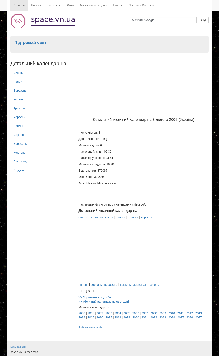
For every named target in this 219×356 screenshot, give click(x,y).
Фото (70, 5)
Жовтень (20, 152)
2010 (171, 313)
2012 (189, 313)
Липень (18, 126)
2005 (126, 313)
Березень (20, 90)
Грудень (19, 170)
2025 (180, 317)
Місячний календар (93, 5)
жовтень (125, 284)
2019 (126, 317)
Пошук (202, 20)
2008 (153, 313)
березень (106, 217)
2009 (163, 313)
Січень (18, 72)
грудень (153, 284)
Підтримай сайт (30, 42)
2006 (135, 313)
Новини (36, 5)
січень (82, 217)
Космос (54, 5)
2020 (135, 317)
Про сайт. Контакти (141, 5)
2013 (198, 313)
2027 (198, 317)
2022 (153, 317)
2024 (171, 317)
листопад (139, 284)
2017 (108, 317)
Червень (19, 117)
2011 (180, 313)
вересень (110, 284)
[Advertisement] (143, 86)
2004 (118, 313)
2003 (108, 313)
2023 (163, 317)
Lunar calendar (18, 346)
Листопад (20, 161)
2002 (99, 313)
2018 (118, 317)
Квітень (19, 99)
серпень (96, 284)
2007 (144, 313)
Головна (19, 5)
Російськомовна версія (90, 327)
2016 (99, 317)
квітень (120, 217)
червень (146, 217)
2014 (81, 317)
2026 (189, 317)
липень (83, 284)
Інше (117, 5)
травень (132, 217)
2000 (81, 313)
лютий (93, 217)
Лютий (18, 81)
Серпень (19, 135)
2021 (144, 317)
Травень (19, 108)
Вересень (20, 143)
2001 (91, 313)
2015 (91, 317)
